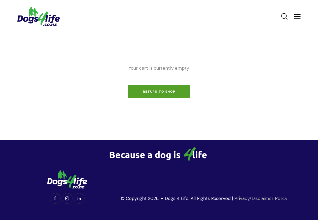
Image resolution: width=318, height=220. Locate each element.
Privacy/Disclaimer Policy (261, 198)
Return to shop (159, 91)
